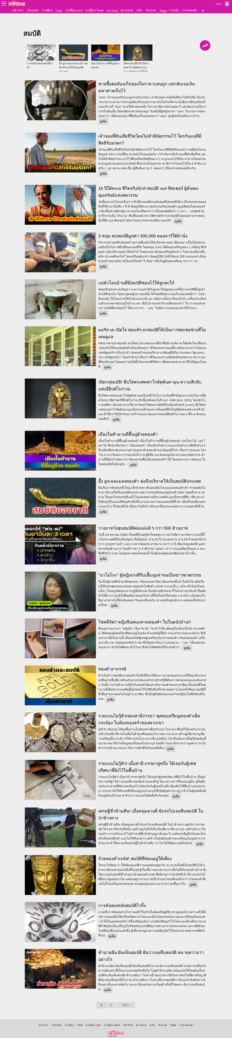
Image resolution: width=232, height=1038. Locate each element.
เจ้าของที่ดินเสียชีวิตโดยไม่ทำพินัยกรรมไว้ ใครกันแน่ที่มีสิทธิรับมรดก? (150, 128)
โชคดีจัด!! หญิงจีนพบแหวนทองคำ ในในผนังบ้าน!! (144, 611)
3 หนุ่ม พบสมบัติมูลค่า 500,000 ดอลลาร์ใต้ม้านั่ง (142, 224)
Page (163, 11)
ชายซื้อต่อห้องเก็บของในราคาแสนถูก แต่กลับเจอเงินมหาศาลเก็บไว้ (146, 76)
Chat (59, 11)
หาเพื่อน (47, 10)
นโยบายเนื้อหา (87, 1031)
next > (126, 994)
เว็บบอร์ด (33, 10)
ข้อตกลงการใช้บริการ (36, 1031)
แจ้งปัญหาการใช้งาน (169, 1031)
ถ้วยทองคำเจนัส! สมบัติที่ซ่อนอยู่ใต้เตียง (135, 847)
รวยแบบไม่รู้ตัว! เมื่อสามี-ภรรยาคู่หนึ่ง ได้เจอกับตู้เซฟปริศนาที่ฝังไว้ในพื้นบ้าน (147, 756)
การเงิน (174, 10)
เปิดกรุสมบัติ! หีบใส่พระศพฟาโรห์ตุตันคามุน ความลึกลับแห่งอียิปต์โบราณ (149, 374)
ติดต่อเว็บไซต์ (148, 1031)
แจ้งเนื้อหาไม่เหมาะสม (195, 1031)
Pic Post (112, 11)
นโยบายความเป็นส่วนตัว (63, 1031)
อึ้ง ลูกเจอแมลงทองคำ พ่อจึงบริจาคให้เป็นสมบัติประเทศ (149, 470)
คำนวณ (151, 10)
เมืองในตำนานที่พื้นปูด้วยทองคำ (128, 423)
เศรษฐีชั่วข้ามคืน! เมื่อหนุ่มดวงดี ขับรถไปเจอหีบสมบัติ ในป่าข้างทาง (150, 803)
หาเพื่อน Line (74, 10)
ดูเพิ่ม (103, 110)
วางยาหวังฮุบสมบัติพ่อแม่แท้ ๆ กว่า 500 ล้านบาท (143, 517)
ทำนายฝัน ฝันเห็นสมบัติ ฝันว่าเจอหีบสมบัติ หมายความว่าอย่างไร (151, 945)
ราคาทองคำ (190, 10)
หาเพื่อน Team (94, 10)
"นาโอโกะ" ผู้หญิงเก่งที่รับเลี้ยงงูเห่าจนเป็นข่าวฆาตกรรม (149, 564)
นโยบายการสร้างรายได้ (111, 1031)
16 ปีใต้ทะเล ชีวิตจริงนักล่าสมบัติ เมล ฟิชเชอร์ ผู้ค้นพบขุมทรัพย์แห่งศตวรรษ (148, 181)
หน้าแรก (17, 10)
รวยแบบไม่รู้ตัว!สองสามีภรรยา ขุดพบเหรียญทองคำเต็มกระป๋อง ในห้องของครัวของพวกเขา (149, 708)
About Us (132, 1031)
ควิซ (139, 10)
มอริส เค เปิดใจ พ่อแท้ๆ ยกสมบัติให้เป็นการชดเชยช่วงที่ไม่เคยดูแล (152, 322)
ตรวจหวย (127, 10)
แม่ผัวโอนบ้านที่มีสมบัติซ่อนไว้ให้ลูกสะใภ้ (136, 271)
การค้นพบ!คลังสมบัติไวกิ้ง (122, 894)
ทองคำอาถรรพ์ (112, 657)
